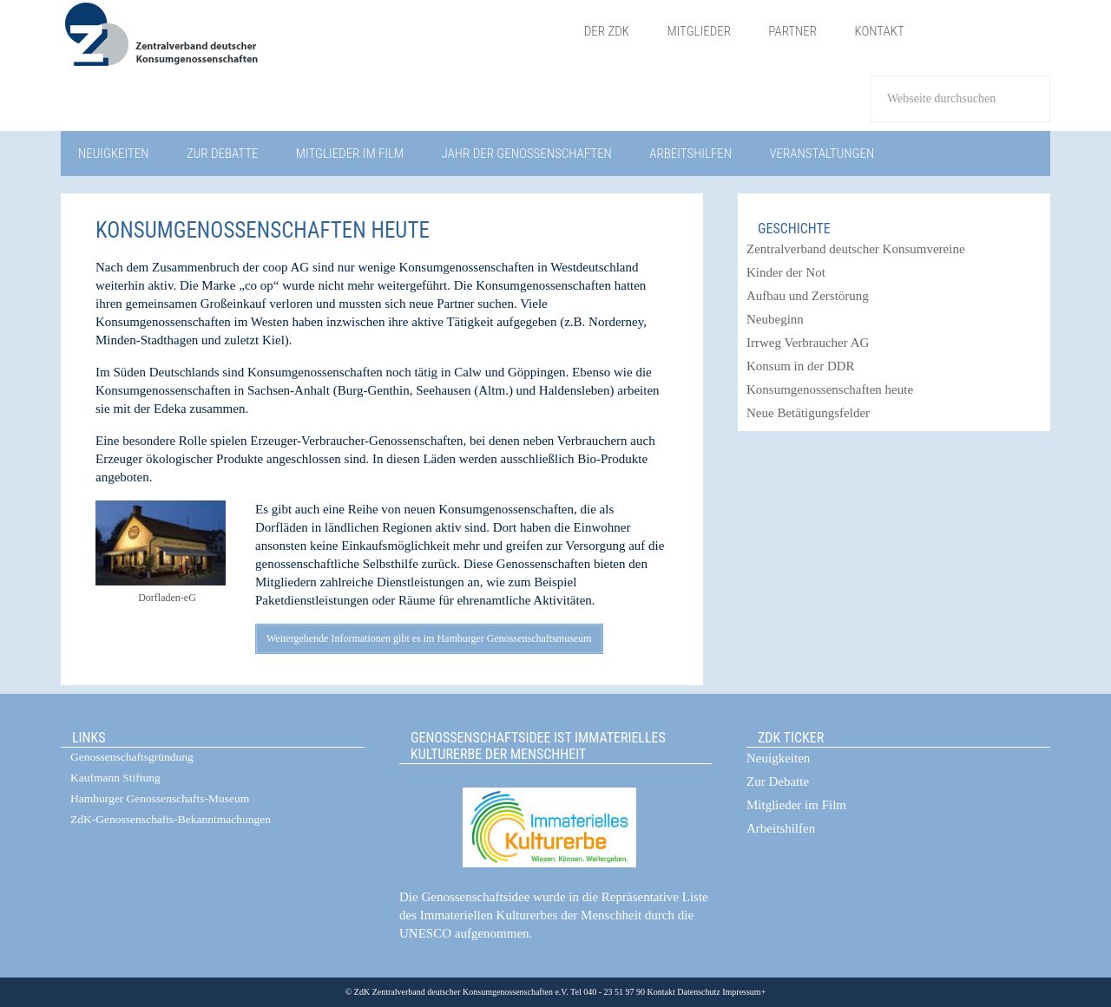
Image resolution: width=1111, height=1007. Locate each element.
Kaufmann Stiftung (115, 777)
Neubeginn (775, 319)
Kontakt (661, 992)
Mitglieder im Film (796, 805)
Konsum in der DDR (800, 366)
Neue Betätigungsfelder (808, 413)
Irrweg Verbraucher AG (807, 343)
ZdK (313, 45)
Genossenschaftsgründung (132, 756)
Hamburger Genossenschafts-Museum (159, 798)
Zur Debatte (777, 781)
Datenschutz (697, 992)
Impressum (740, 992)
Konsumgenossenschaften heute (829, 389)
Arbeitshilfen (780, 828)
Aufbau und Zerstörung (807, 296)
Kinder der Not (785, 272)
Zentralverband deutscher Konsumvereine (855, 249)
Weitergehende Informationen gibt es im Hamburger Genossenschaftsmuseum (429, 638)
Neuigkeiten (778, 758)
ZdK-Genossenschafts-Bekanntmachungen (170, 819)
